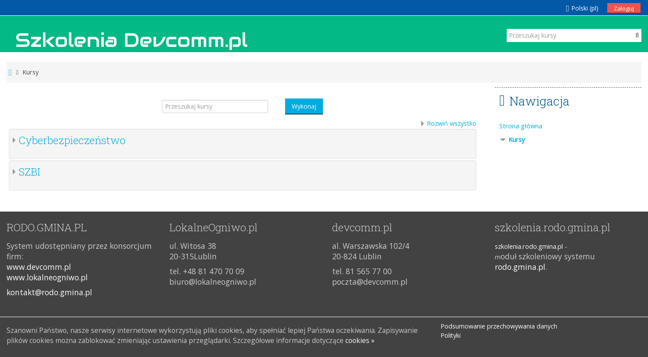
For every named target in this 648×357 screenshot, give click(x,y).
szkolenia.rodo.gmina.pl (529, 246)
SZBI (29, 172)
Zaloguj (624, 8)
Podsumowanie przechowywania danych (498, 326)
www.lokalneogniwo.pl (47, 277)
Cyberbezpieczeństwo (71, 140)
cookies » (360, 340)
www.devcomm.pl (39, 267)
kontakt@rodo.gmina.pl (49, 292)
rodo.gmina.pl (520, 267)
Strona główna (520, 126)
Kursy (516, 139)
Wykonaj (304, 106)
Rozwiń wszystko (451, 123)
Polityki (450, 335)
